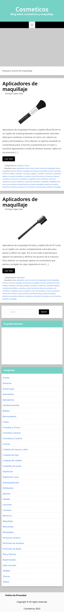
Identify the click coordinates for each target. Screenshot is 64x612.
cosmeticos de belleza (15, 176)
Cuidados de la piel (12, 466)
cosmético (40, 174)
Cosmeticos (32, 9)
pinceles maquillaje (36, 184)
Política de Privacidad (15, 595)
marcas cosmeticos (17, 182)
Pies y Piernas (9, 554)
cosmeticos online (30, 176)
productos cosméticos (10, 187)
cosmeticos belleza (52, 286)
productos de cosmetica (26, 187)
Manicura (7, 515)
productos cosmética (51, 184)
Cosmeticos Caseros (12, 438)
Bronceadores (9, 416)
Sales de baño (9, 565)
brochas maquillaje (23, 171)
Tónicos (6, 576)
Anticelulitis (8, 394)
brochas (13, 171)
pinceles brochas (23, 184)
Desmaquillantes (11, 482)
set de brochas (41, 187)
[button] (32, 25)
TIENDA (6, 570)
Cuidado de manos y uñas (15, 449)
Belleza (6, 410)
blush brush (30, 168)
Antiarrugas (8, 388)
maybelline (44, 182)
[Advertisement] (32, 48)
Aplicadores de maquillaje (20, 86)
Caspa (6, 421)
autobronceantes (11, 405)
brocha (36, 168)
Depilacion (8, 471)
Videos (6, 581)
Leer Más (9, 158)
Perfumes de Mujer (12, 548)
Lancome (7, 504)
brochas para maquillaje (39, 171)
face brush (40, 176)
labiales (6, 499)
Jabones (6, 493)
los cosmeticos (23, 179)
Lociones (7, 510)
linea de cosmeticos (47, 288)
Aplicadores (21, 168)
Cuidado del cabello (12, 460)
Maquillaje (8, 521)
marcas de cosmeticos (32, 182)
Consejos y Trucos (23, 166)
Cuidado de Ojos (11, 455)
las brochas (49, 176)
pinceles (14, 184)
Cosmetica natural (11, 432)
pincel (8, 184)
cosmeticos (49, 174)
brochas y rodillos (8, 174)
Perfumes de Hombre (13, 543)
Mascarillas (8, 526)
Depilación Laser (11, 477)
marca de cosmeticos (38, 291)
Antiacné (7, 383)
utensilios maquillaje (53, 187)
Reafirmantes (9, 559)
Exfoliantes (8, 488)
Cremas (6, 444)
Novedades (8, 532)
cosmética (18, 174)
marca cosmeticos (42, 179)
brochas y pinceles (54, 171)
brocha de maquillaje (47, 168)
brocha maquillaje (52, 280)
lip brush (14, 179)
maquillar (32, 179)
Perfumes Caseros (11, 537)
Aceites (6, 377)
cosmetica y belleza (29, 174)
